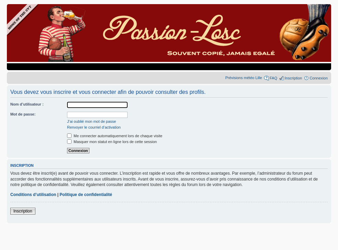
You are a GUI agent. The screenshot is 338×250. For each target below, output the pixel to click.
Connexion (318, 78)
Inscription (293, 78)
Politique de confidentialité (85, 194)
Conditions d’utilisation (33, 194)
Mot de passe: (22, 114)
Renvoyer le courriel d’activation (94, 127)
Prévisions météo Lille (243, 78)
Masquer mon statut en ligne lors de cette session (112, 142)
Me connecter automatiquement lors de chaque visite (114, 136)
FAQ (273, 78)
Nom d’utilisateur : (27, 104)
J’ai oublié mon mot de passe (91, 121)
